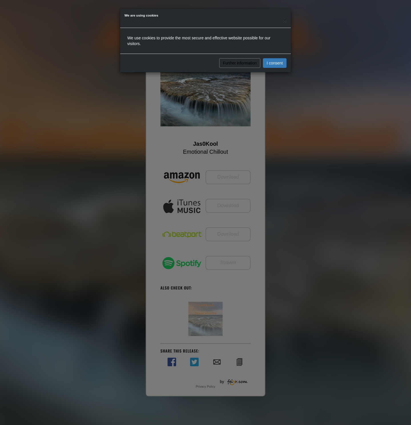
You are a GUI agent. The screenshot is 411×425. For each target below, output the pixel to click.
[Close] (285, 20)
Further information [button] (240, 63)
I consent (275, 63)
